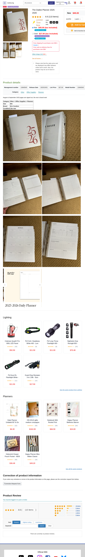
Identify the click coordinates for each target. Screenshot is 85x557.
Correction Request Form (12, 483)
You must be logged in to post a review (15, 500)
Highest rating (27, 522)
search (51, 3)
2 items (78, 510)
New (46, 29)
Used (46, 36)
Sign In (65, 3)
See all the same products (74, 469)
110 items (29, 510)
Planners (41, 92)
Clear (49, 526)
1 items (78, 513)
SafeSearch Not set (60, 2)
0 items (78, 515)
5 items (78, 508)
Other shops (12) (39, 54)
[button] (81, 2)
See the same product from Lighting (71, 390)
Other (22, 92)
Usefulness (38, 522)
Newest (16, 522)
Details (35, 45)
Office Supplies (31, 92)
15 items (78, 506)
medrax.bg (10, 3)
